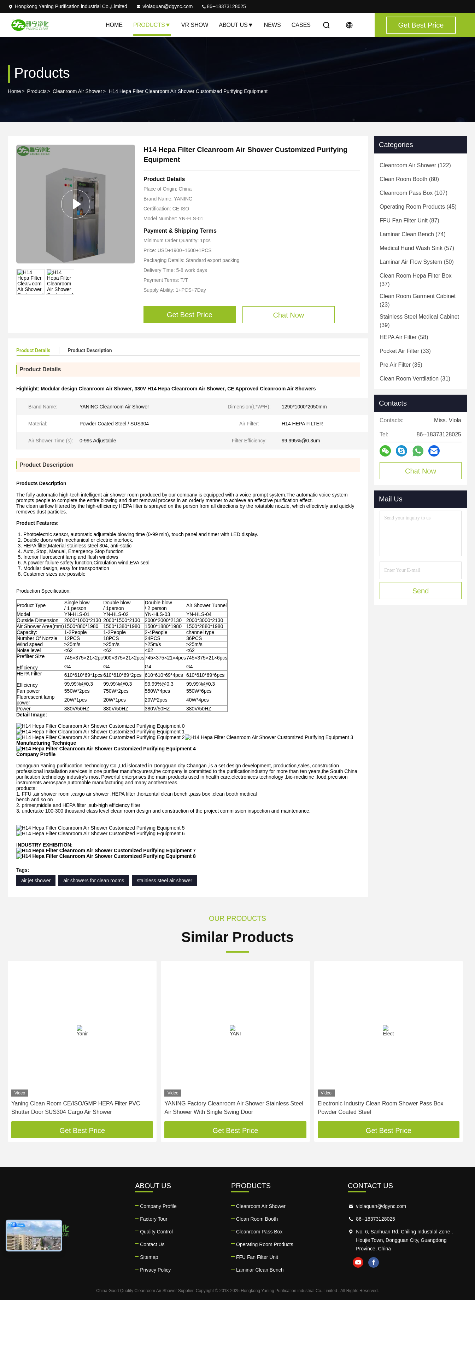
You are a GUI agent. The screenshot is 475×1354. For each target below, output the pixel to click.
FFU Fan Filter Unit (257, 1311)
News (272, 25)
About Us (236, 25)
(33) (405, 351)
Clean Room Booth (257, 1272)
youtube (358, 1316)
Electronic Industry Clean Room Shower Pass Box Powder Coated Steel (381, 1161)
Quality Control (156, 1285)
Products (152, 25)
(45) (418, 207)
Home (114, 25)
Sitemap (149, 1311)
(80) (409, 179)
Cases (301, 25)
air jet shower (36, 934)
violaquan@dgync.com (164, 6)
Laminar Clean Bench (260, 1323)
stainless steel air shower (164, 934)
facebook (373, 1316)
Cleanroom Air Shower (77, 91)
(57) (417, 248)
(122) (415, 165)
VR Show (194, 25)
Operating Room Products (264, 1298)
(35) (401, 365)
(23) (418, 300)
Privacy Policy (155, 1323)
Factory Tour (154, 1272)
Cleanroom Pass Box (259, 1285)
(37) (416, 280)
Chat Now (420, 471)
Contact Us (152, 1298)
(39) (419, 321)
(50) (417, 262)
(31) (415, 379)
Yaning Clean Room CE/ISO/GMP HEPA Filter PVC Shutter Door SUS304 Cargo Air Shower (75, 1161)
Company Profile (158, 1260)
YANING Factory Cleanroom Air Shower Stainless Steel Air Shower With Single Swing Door (233, 1161)
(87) (409, 220)
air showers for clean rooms (93, 934)
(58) (404, 337)
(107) (413, 193)
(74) (413, 234)
